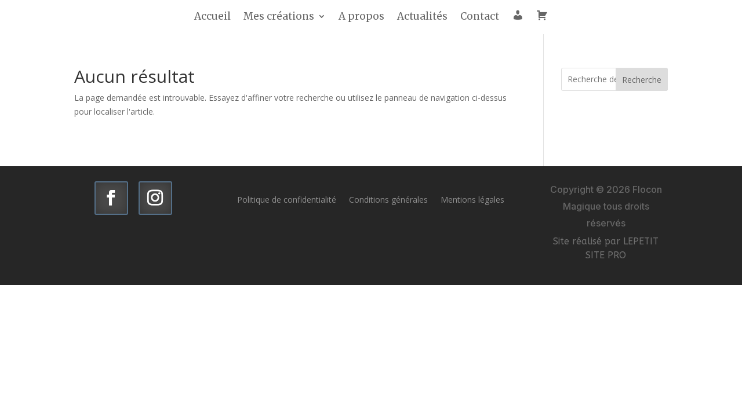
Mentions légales (472, 199)
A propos (361, 17)
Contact (479, 17)
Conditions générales (388, 199)
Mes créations (278, 17)
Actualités (422, 17)
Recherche (641, 79)
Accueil (212, 17)
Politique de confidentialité (286, 199)
